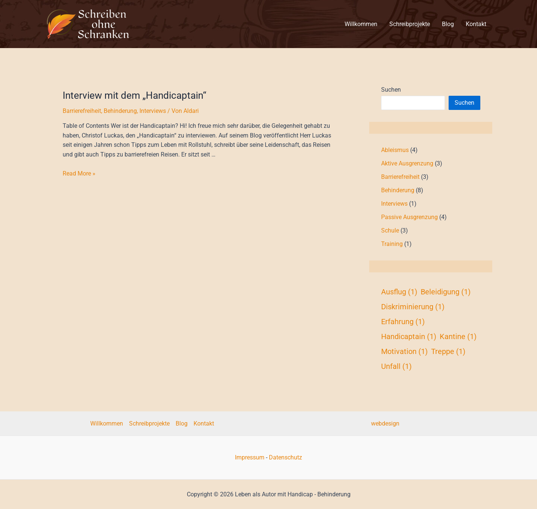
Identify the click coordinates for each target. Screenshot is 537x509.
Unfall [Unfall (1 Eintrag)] (396, 366)
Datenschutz (285, 457)
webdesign (385, 423)
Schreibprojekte (149, 423)
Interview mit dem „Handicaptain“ (134, 95)
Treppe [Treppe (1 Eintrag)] (448, 351)
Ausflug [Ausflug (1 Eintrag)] (399, 291)
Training (392, 243)
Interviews (152, 110)
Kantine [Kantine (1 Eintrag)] (458, 336)
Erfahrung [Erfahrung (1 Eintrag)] (403, 321)
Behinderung (120, 110)
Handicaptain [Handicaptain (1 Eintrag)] (408, 336)
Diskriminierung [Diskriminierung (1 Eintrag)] (413, 306)
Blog (182, 423)
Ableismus (395, 150)
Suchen (391, 89)
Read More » (79, 173)
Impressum (249, 457)
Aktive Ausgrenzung (407, 163)
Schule (390, 230)
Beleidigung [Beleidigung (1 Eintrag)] (446, 291)
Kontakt (204, 423)
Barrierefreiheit (82, 110)
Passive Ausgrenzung (409, 217)
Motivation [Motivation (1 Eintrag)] (404, 351)
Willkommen (106, 423)
